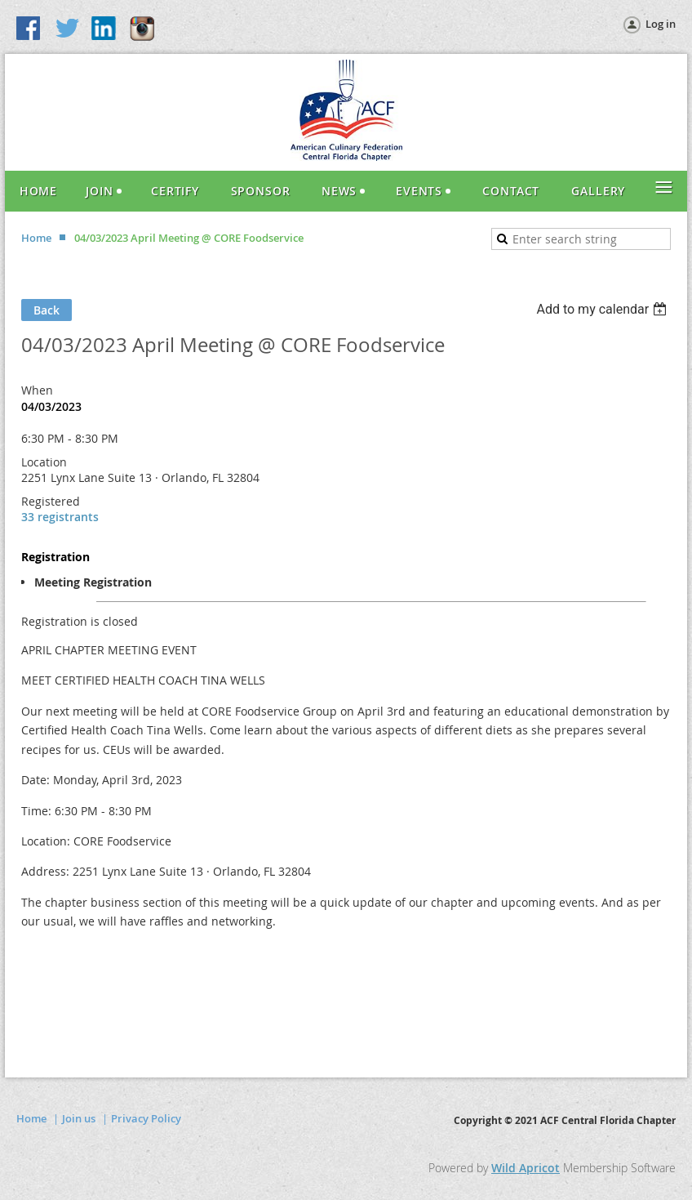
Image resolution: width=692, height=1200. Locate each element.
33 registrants (60, 516)
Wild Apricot (525, 1167)
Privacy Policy (146, 1118)
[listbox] (603, 309)
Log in (660, 23)
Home (36, 237)
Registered (50, 501)
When (37, 390)
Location (44, 462)
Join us (78, 1118)
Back (46, 310)
